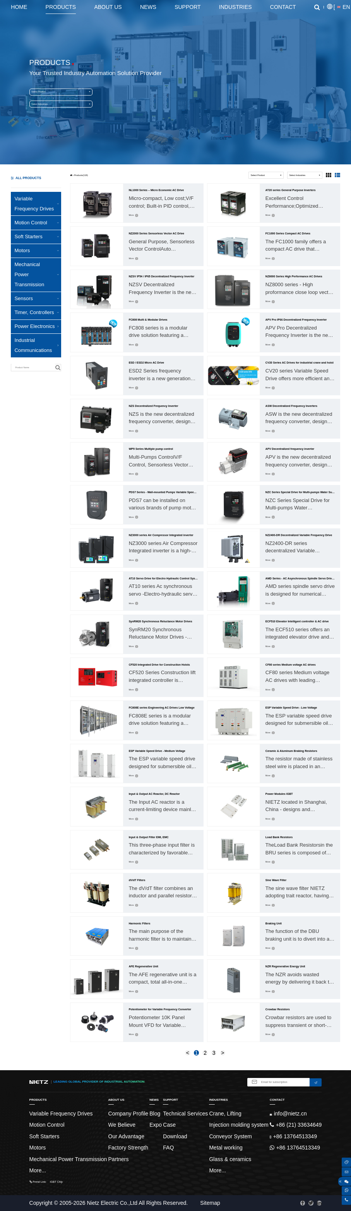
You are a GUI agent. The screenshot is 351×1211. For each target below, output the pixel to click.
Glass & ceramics (230, 1159)
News (148, 7)
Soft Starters (36, 236)
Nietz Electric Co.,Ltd (112, 1203)
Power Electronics (36, 326)
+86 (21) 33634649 (296, 1125)
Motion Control (36, 222)
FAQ (168, 1147)
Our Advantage (126, 1136)
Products (61, 7)
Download (175, 1136)
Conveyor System (230, 1136)
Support (187, 7)
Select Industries (60, 104)
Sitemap (210, 1203)
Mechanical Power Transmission (36, 274)
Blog (154, 1113)
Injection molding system (238, 1125)
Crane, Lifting (225, 1113)
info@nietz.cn (288, 1113)
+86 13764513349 (293, 1136)
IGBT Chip (56, 1182)
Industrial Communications (36, 345)
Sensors (36, 298)
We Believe (122, 1125)
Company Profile (128, 1113)
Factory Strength (128, 1147)
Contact (283, 7)
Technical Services (185, 1113)
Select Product (60, 92)
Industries (235, 7)
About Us (108, 7)
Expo (155, 1125)
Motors (36, 250)
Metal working (225, 1147)
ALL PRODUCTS (26, 178)
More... (37, 1170)
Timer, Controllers (36, 312)
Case (169, 1125)
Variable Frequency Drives (36, 204)
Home (19, 7)
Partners (118, 1159)
